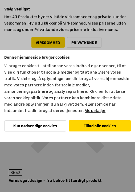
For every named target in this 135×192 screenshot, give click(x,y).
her (100, 91)
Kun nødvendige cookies (35, 125)
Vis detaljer (95, 110)
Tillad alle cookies (100, 125)
